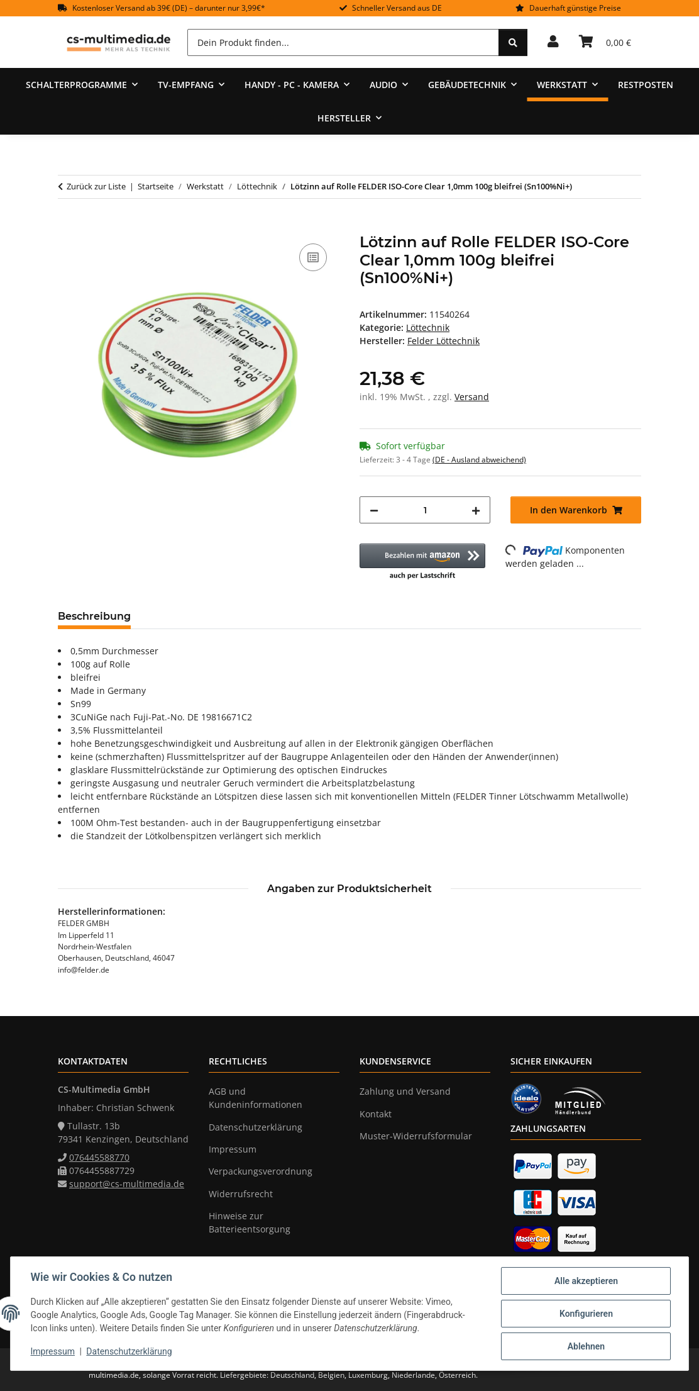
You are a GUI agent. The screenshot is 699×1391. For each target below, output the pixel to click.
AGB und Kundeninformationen (255, 1097)
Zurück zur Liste (96, 186)
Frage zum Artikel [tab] (289, 616)
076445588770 (99, 1157)
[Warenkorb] (605, 42)
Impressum (53, 1352)
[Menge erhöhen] (476, 510)
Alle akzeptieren (585, 1281)
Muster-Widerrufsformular (416, 1136)
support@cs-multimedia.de (126, 1184)
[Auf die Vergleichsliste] (313, 257)
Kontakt (376, 1114)
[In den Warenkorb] (68, 226)
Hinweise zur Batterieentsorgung (249, 1222)
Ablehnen (585, 1346)
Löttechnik (427, 327)
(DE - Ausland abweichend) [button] (479, 459)
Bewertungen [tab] (187, 616)
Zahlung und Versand (405, 1091)
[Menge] (425, 510)
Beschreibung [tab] (94, 616)
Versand (471, 397)
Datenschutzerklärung (129, 1352)
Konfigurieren (585, 1314)
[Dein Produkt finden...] (343, 42)
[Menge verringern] (374, 510)
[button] (553, 42)
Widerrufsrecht (241, 1194)
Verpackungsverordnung (260, 1171)
